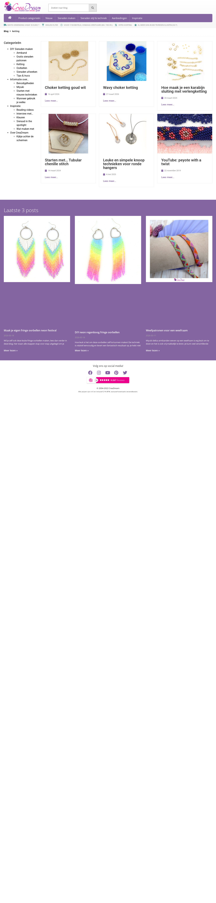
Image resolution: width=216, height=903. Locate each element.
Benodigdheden (25, 83)
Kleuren (20, 117)
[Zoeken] (93, 8)
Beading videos (25, 109)
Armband (21, 52)
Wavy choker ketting (120, 87)
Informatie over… (19, 79)
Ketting (20, 64)
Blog (6, 31)
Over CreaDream (19, 132)
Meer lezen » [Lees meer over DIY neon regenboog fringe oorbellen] (82, 350)
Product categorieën (29, 18)
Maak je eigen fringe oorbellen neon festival (30, 330)
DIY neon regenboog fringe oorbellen (97, 332)
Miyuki (20, 87)
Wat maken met (25, 128)
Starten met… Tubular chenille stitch (63, 162)
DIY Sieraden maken (21, 49)
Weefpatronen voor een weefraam (167, 330)
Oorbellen (21, 68)
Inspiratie (137, 18)
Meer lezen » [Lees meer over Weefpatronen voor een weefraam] (153, 350)
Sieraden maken (66, 18)
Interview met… (24, 113)
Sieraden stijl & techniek (94, 18)
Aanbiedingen (119, 18)
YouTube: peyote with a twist (181, 162)
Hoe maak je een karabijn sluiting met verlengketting (184, 89)
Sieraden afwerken (26, 71)
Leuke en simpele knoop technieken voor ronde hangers (124, 164)
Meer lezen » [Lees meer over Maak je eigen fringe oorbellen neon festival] (11, 350)
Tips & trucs (23, 75)
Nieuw (49, 18)
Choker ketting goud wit (65, 87)
